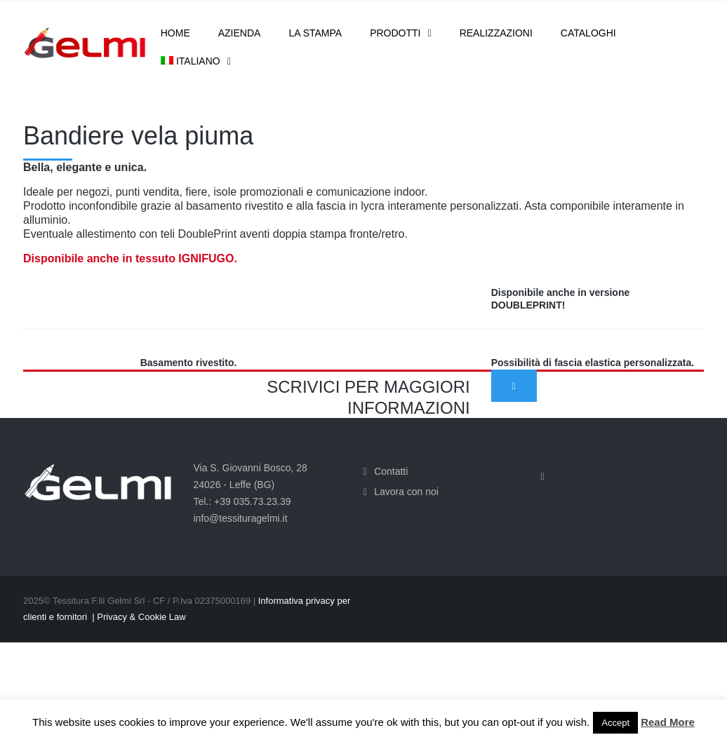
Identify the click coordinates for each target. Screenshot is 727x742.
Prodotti (395, 33)
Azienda (239, 33)
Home (175, 33)
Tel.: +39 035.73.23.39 (242, 501)
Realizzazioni (496, 33)
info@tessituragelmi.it (241, 518)
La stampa (315, 33)
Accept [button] (615, 722)
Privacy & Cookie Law (141, 617)
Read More (668, 722)
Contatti (391, 471)
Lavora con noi (406, 491)
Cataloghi (588, 33)
